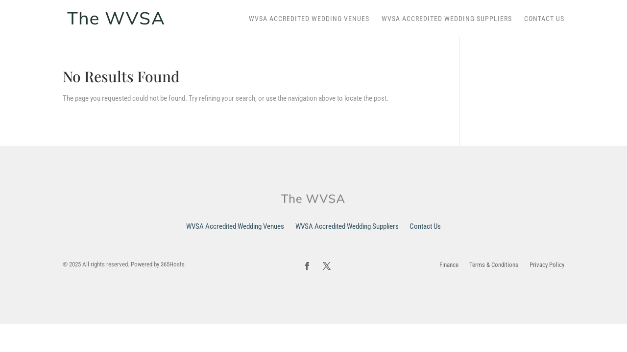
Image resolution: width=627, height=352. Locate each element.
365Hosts (173, 264)
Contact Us (544, 18)
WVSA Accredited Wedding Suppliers (447, 18)
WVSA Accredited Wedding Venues (309, 18)
